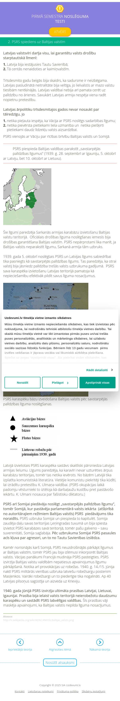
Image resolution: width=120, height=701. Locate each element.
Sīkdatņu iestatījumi (93, 691)
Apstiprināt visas (97, 382)
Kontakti (20, 691)
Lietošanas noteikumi (41, 691)
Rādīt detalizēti (97, 370)
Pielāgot (60, 382)
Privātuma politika (67, 691)
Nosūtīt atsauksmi (60, 662)
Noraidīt (22, 382)
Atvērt (60, 31)
